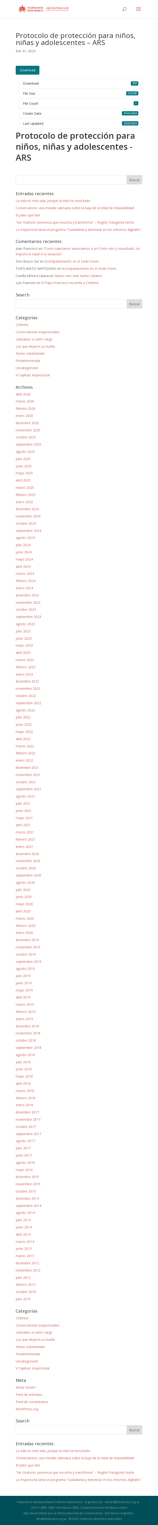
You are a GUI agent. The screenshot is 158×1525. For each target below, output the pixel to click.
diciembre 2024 (27, 509)
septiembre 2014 (28, 1205)
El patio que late (28, 215)
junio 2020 (24, 896)
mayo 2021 (24, 818)
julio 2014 (23, 1220)
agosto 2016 (25, 1162)
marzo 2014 (25, 1241)
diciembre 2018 (27, 1026)
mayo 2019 (24, 990)
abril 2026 (23, 394)
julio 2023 (23, 631)
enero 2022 (24, 760)
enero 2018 (24, 1105)
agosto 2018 (25, 1055)
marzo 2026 (25, 401)
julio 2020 (23, 889)
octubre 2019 (26, 954)
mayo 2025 (24, 473)
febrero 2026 (25, 408)
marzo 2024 (25, 573)
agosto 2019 (25, 968)
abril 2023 (23, 652)
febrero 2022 (25, 753)
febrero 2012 (25, 1284)
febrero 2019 (25, 1011)
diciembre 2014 (27, 1198)
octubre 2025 (26, 437)
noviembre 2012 (28, 1270)
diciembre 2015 (27, 1177)
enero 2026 (24, 415)
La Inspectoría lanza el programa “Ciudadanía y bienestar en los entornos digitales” (78, 229)
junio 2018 (24, 1069)
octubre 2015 (26, 1191)
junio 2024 (24, 552)
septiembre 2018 (28, 1047)
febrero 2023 (25, 667)
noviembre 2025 (28, 430)
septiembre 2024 (28, 530)
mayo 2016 (24, 1170)
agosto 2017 (25, 1141)
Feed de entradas (29, 1394)
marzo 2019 (25, 1004)
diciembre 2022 (27, 681)
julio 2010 (23, 1299)
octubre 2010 (26, 1291)
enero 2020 (24, 932)
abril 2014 (23, 1234)
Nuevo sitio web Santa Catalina (78, 276)
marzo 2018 (25, 1090)
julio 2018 (23, 1062)
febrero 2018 (25, 1098)
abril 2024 (23, 566)
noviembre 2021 (28, 775)
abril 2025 (23, 480)
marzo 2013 (25, 1256)
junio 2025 (24, 466)
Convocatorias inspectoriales (38, 332)
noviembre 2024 (28, 516)
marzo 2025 (25, 487)
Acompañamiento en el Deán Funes (72, 261)
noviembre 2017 (28, 1119)
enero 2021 (24, 846)
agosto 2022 (25, 710)
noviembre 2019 (28, 947)
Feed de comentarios (32, 1402)
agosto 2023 (25, 624)
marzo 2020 (25, 918)
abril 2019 (23, 997)
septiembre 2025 (28, 444)
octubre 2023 (26, 609)
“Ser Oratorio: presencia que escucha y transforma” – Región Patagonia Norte (75, 222)
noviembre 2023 (28, 602)
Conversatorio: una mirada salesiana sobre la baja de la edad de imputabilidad (75, 208)
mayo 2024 (24, 559)
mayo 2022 (24, 731)
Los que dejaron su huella (35, 346)
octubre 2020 (26, 868)
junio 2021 (24, 810)
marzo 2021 (25, 832)
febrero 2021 (25, 839)
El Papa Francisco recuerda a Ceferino (70, 283)
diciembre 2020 (27, 854)
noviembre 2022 (28, 688)
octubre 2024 (26, 523)
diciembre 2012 (27, 1263)
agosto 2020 (25, 882)
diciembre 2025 (27, 423)
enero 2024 (24, 588)
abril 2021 (23, 825)
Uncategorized (27, 368)
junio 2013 (24, 1248)
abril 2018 (23, 1083)
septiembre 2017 (28, 1134)
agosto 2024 (25, 537)
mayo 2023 (24, 645)
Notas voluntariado (30, 353)
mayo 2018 (24, 1076)
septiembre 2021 (28, 789)
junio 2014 (24, 1227)
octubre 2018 (26, 1040)
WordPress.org (27, 1409)
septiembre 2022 (28, 703)
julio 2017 (23, 1148)
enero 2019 (24, 1019)
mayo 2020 (24, 904)
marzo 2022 (25, 746)
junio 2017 (24, 1155)
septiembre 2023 (28, 616)
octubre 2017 (26, 1126)
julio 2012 (23, 1277)
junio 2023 (24, 638)
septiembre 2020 (28, 875)
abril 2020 (23, 911)
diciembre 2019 (27, 940)
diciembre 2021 (27, 767)
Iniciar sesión (25, 1387)
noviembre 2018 (28, 1033)
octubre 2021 (26, 782)
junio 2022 (24, 724)
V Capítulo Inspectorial (32, 375)
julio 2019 (23, 976)
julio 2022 (23, 717)
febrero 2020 (25, 925)
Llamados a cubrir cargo (34, 339)
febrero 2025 (25, 494)
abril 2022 (23, 739)
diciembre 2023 (27, 595)
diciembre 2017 (27, 1112)
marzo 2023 (25, 660)
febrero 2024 (25, 581)
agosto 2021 (25, 796)
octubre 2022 (26, 695)
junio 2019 (24, 983)
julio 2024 (23, 545)
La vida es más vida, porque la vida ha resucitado (53, 200)
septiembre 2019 (28, 961)
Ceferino (22, 324)
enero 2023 (24, 674)
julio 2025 (23, 459)
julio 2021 (23, 803)
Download (27, 70)
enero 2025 (24, 502)
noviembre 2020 (28, 861)
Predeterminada (28, 360)
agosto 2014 (25, 1212)
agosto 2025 (25, 451)
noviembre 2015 (28, 1184)
